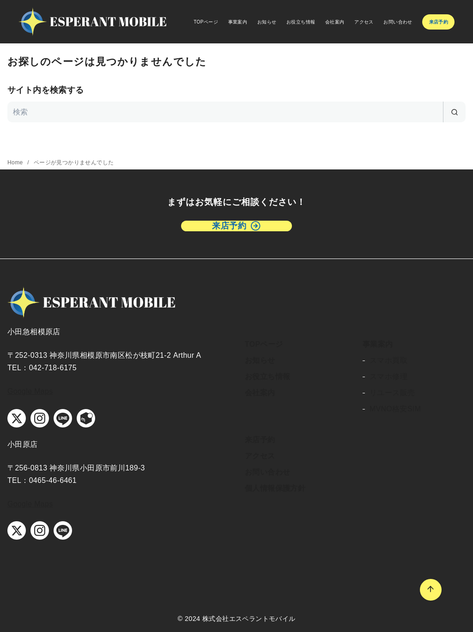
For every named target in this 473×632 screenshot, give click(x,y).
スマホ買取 (388, 360)
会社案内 (335, 21)
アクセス (364, 21)
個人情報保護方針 (275, 488)
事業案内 (238, 21)
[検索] (236, 112)
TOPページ (206, 21)
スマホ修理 (388, 376)
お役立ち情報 (300, 21)
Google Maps (30, 391)
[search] (454, 112)
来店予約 (260, 440)
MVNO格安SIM (395, 409)
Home (15, 162)
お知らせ (267, 21)
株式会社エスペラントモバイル (249, 618)
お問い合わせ (397, 21)
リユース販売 (392, 393)
